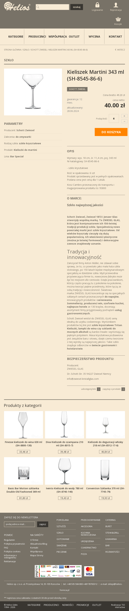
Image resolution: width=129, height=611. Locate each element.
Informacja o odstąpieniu (10, 556)
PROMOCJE (83, 604)
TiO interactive (120, 606)
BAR (107, 545)
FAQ (6, 547)
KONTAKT (115, 36)
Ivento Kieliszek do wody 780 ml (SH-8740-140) (64, 490)
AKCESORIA (86, 526)
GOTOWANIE (63, 539)
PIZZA (84, 553)
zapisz (42, 524)
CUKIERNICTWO (88, 547)
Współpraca (36, 551)
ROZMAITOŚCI (112, 551)
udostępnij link (90, 388)
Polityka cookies (12, 551)
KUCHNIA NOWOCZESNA (88, 533)
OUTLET (74, 36)
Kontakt (34, 547)
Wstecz (120, 49)
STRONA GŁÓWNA (12, 49)
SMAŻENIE (62, 545)
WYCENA (94, 36)
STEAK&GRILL (112, 532)
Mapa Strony (36, 555)
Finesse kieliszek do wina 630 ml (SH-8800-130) (23, 443)
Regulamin (9, 539)
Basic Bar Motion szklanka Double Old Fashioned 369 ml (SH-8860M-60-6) (23, 492)
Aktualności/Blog (38, 543)
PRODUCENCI (36, 36)
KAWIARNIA (111, 539)
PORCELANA (63, 519)
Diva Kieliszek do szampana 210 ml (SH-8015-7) (64, 443)
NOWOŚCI (67, 604)
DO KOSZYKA (111, 132)
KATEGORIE (34, 604)
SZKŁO (60, 532)
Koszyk (118, 21)
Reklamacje (10, 561)
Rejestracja (116, 7)
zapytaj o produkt (113, 388)
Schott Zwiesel (39, 49)
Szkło (26, 49)
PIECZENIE (62, 551)
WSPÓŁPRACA (56, 36)
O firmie (34, 539)
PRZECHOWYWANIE (90, 519)
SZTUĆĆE (61, 526)
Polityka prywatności (14, 543)
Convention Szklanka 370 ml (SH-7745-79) (105, 490)
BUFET (108, 526)
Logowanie (97, 6)
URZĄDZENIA (87, 541)
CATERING (110, 519)
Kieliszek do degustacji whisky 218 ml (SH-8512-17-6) (105, 443)
